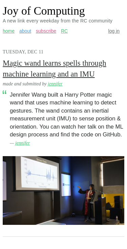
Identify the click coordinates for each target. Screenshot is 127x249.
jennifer (55, 83)
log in (114, 31)
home (9, 31)
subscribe (46, 31)
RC (64, 31)
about (25, 31)
